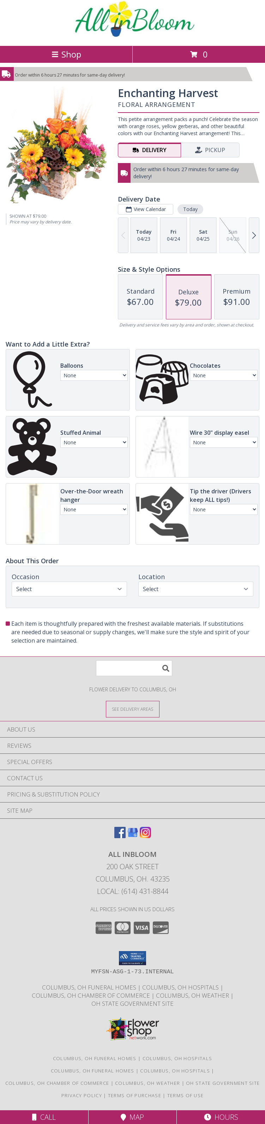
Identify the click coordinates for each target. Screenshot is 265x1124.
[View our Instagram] (145, 836)
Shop (66, 54)
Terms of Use (185, 1095)
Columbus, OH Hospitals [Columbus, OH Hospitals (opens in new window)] (177, 1058)
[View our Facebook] (120, 836)
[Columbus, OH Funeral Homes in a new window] (90, 987)
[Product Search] (134, 668)
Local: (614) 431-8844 (132, 891)
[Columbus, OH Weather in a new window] (193, 995)
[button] (132, 958)
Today (190, 209)
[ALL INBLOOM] (132, 35)
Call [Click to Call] (44, 1117)
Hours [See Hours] (221, 1117)
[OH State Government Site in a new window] (132, 1003)
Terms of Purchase (134, 1095)
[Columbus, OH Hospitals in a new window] (181, 987)
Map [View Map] (132, 1117)
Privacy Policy (81, 1095)
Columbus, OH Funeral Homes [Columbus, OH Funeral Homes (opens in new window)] (95, 1058)
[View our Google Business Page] (132, 836)
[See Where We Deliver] (132, 708)
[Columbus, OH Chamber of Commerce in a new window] (91, 995)
